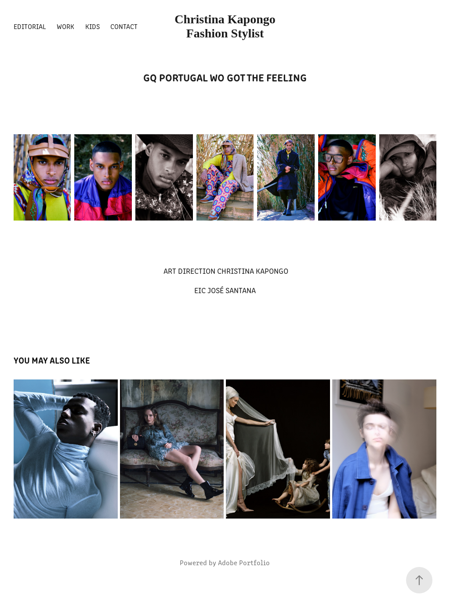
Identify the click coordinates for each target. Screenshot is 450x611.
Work (65, 26)
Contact (124, 26)
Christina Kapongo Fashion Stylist (226, 26)
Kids (92, 26)
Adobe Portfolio (244, 562)
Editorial (30, 26)
